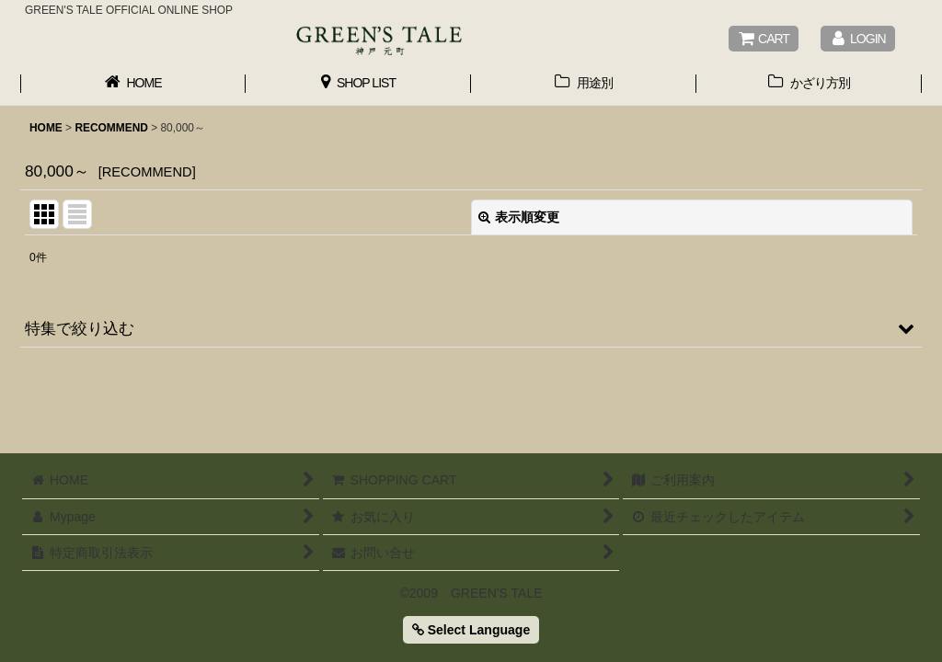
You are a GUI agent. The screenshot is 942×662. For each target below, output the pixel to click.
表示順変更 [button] (518, 217)
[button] (471, 328)
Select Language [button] (471, 629)
